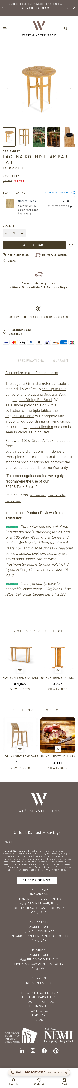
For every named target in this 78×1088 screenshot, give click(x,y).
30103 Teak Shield (20, 486)
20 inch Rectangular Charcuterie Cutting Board (57, 756)
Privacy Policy (58, 870)
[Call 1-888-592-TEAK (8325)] (39, 1072)
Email (8, 842)
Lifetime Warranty (53, 467)
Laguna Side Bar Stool (49, 394)
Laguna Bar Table (19, 416)
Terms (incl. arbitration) (35, 870)
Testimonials (39, 1006)
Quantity (10, 225)
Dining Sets (40, 432)
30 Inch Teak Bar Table (57, 677)
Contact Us (39, 1010)
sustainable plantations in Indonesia (35, 451)
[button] (2, 7)
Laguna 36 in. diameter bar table (39, 383)
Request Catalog (39, 1001)
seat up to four (54, 389)
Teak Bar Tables (56, 495)
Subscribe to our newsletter (32, 3)
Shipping (39, 978)
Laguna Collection (38, 427)
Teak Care (39, 1015)
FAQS (39, 1019)
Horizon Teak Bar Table (20, 677)
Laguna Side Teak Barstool (20, 756)
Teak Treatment (16, 192)
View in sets (20, 689)
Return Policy (39, 983)
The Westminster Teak (39, 992)
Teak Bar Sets (13, 501)
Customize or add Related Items (31, 373)
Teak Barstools (38, 495)
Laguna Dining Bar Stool (32, 400)
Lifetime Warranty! (39, 997)
